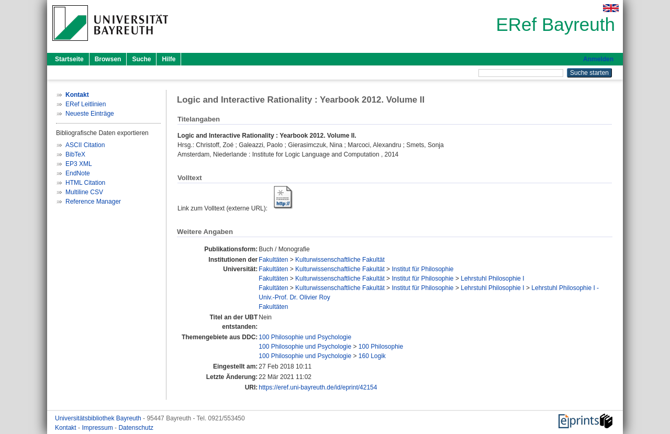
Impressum (98, 427)
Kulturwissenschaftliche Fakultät (340, 259)
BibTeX (75, 154)
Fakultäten (273, 259)
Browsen (108, 59)
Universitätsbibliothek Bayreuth (99, 418)
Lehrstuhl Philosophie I (492, 278)
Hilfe (168, 59)
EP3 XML (78, 164)
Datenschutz (135, 427)
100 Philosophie (381, 346)
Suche (141, 59)
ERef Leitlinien (85, 104)
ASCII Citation (85, 145)
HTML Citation (85, 182)
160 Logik (372, 356)
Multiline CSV (84, 192)
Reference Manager (93, 201)
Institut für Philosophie (422, 269)
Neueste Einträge (89, 113)
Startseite (69, 59)
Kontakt (66, 427)
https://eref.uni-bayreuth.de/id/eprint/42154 (318, 387)
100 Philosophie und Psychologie (305, 337)
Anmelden (598, 59)
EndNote (77, 173)
